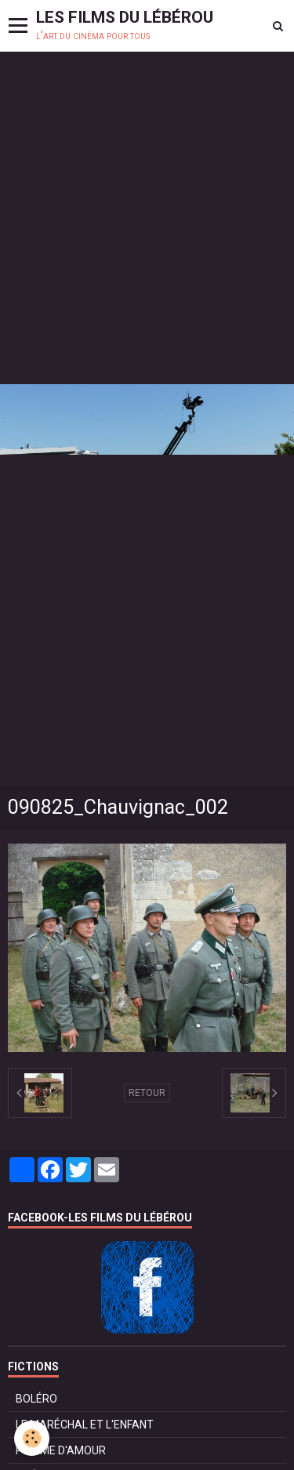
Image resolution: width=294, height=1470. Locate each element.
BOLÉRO (36, 1398)
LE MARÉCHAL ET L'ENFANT (85, 1424)
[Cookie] (31, 1438)
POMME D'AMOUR (61, 1450)
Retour (147, 1092)
